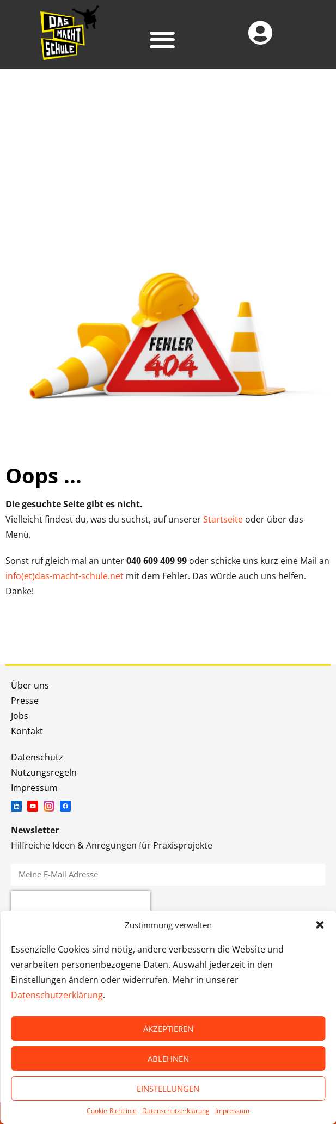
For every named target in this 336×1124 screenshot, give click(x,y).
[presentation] (80, 907)
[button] (319, 924)
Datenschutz (37, 757)
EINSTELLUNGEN (168, 1088)
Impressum (232, 1110)
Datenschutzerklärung (57, 995)
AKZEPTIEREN (168, 1028)
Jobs (19, 716)
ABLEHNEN (168, 1058)
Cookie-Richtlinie (112, 1110)
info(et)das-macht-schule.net (64, 576)
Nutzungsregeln (44, 772)
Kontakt (27, 731)
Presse (25, 701)
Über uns (30, 685)
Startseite (223, 519)
